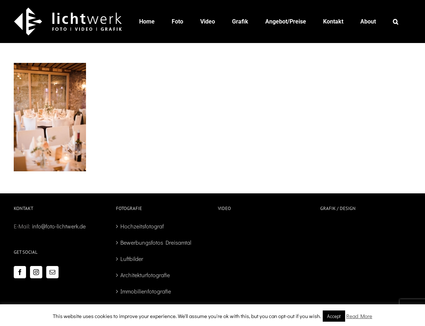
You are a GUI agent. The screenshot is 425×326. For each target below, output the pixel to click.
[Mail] (52, 272)
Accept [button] (334, 316)
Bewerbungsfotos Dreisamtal (155, 242)
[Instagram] (36, 272)
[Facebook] (20, 272)
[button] (395, 21)
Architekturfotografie (145, 275)
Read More (359, 315)
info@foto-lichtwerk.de (59, 226)
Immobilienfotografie (145, 291)
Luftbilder (131, 258)
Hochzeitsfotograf (142, 226)
